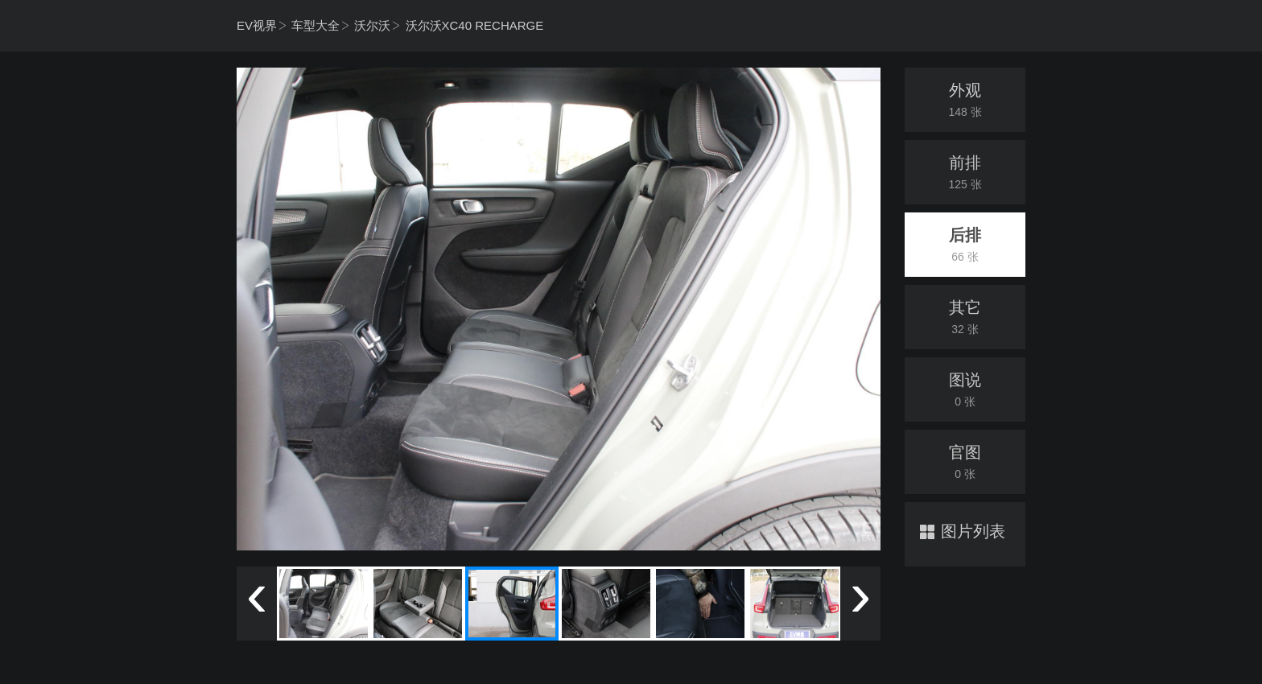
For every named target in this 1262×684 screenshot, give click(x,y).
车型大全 (315, 25)
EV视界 (257, 25)
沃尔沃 (372, 25)
